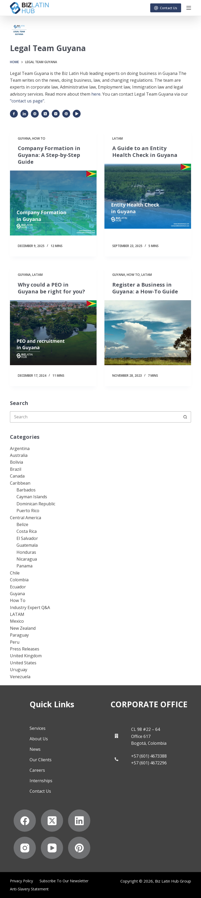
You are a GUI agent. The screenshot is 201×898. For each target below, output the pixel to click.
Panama (24, 566)
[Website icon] (35, 114)
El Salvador (27, 538)
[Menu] (188, 8)
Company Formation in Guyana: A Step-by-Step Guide (49, 155)
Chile (15, 573)
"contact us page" (27, 101)
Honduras (26, 552)
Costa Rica (26, 531)
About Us (39, 739)
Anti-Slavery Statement (29, 889)
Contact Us (165, 8)
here (95, 94)
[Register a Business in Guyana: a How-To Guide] (147, 332)
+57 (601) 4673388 (149, 756)
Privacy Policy (21, 881)
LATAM (117, 138)
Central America (25, 518)
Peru (14, 642)
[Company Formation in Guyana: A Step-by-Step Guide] (53, 203)
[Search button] (185, 417)
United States (23, 663)
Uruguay (18, 669)
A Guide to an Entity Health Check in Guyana (144, 151)
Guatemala (27, 545)
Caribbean (20, 483)
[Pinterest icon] (66, 114)
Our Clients (41, 760)
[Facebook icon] (14, 114)
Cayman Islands (31, 497)
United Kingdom (26, 656)
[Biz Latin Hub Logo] (29, 8)
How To (38, 138)
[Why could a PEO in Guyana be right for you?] (53, 332)
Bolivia (16, 462)
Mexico (17, 621)
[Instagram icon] (56, 114)
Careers (37, 770)
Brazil (15, 469)
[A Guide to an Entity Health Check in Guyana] (147, 196)
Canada (17, 476)
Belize (22, 524)
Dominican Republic (35, 504)
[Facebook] (25, 820)
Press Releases (24, 649)
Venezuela (20, 677)
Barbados (26, 490)
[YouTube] (52, 848)
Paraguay (19, 635)
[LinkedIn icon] (24, 114)
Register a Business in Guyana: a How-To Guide (145, 288)
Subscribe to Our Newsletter (64, 881)
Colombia (19, 580)
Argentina (20, 448)
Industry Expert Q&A (30, 607)
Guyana (24, 138)
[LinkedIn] (79, 820)
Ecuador (18, 587)
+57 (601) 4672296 (149, 763)
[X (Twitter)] (52, 820)
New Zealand (23, 628)
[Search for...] (95, 417)
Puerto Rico (27, 510)
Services (38, 728)
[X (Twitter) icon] (45, 114)
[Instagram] (25, 848)
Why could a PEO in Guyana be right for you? (51, 288)
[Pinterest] (79, 848)
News (35, 749)
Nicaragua (26, 559)
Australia (18, 455)
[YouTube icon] (77, 114)
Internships (41, 781)
